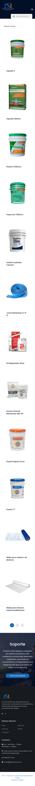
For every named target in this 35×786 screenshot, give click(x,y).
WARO (22, 780)
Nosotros (21, 725)
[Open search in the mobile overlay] (21, 16)
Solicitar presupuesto (17, 676)
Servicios (5, 729)
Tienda (20, 729)
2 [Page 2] (17, 625)
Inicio (4, 725)
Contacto (5, 732)
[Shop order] (13, 26)
